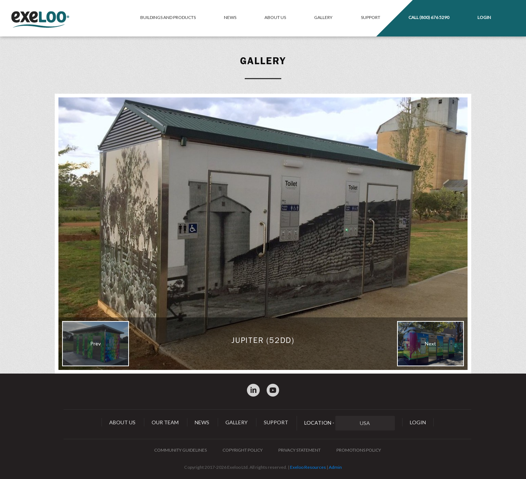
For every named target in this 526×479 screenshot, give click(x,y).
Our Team (165, 422)
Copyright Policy (242, 450)
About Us (275, 17)
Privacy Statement (299, 450)
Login (484, 17)
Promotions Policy (358, 450)
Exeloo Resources (308, 467)
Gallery (323, 17)
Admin (335, 467)
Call (428, 17)
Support (370, 17)
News (230, 17)
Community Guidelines (180, 450)
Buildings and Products (168, 17)
